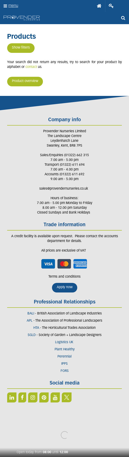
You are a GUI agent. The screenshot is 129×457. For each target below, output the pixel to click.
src (123, 18)
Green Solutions (64, 430)
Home (99, 6)
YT (55, 397)
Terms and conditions (64, 277)
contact (31, 67)
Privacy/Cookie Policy (64, 435)
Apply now (64, 287)
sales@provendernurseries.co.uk (63, 189)
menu (13, 6)
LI (11, 397)
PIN (44, 397)
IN (32, 397)
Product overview (25, 81)
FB (22, 397)
